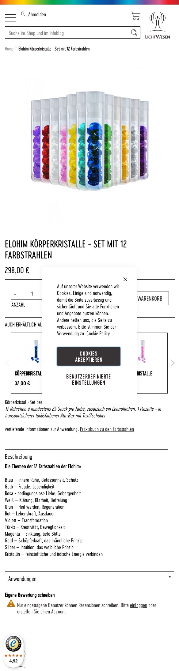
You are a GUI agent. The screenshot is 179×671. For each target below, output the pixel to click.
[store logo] (157, 25)
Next (172, 363)
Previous (7, 363)
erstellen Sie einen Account (41, 611)
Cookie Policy (98, 333)
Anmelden (33, 14)
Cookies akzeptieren (89, 356)
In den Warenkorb (142, 298)
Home (9, 48)
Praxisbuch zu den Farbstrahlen (107, 428)
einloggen (138, 604)
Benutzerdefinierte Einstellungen (88, 379)
